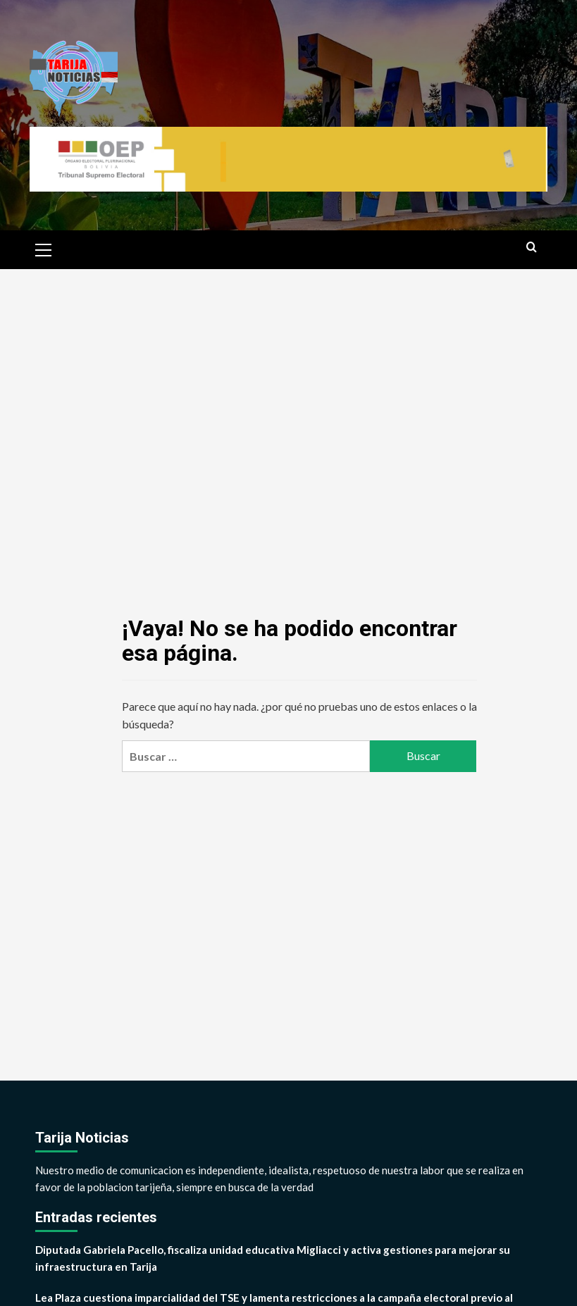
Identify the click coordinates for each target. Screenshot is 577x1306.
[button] (44, 248)
